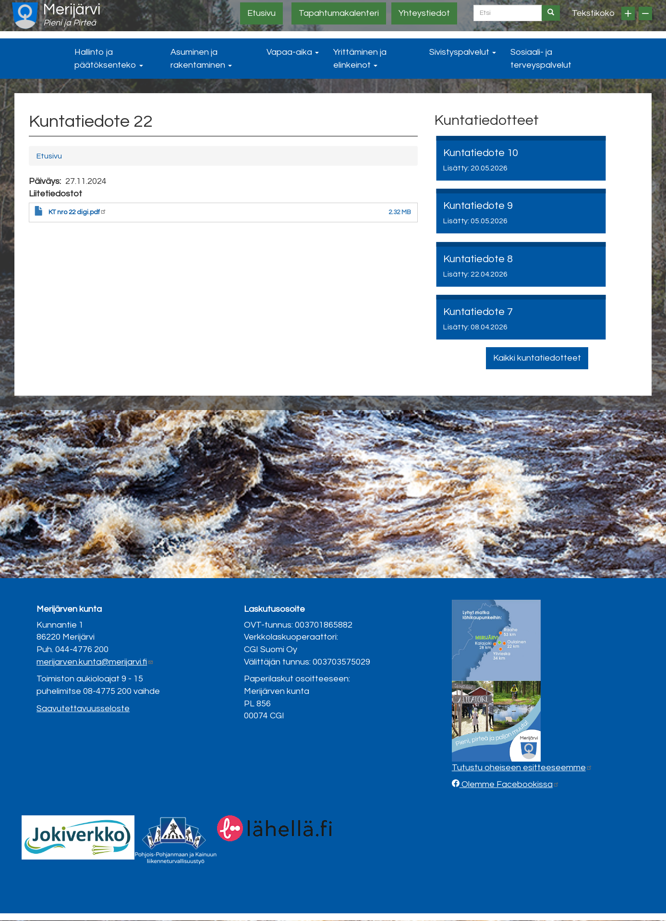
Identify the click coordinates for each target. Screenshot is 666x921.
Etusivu (261, 13)
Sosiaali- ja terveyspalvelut (540, 59)
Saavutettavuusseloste (83, 708)
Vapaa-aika (292, 52)
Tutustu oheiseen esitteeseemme (522, 767)
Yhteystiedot (424, 13)
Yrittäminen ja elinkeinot (360, 59)
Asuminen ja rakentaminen (201, 59)
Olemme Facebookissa (509, 784)
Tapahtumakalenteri (339, 13)
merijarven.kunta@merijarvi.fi (95, 662)
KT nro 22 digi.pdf (77, 212)
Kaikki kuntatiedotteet (537, 358)
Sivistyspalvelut (462, 52)
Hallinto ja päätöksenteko (108, 59)
